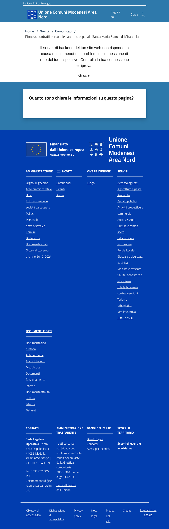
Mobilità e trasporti (129, 268)
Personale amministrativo (35, 222)
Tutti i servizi (125, 318)
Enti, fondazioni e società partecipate (38, 204)
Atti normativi (35, 355)
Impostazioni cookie (148, 512)
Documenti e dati (37, 244)
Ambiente (123, 195)
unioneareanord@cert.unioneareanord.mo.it (39, 485)
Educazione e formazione (125, 241)
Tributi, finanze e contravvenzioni (127, 290)
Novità (44, 31)
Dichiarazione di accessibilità (57, 515)
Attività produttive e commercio (130, 210)
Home (29, 31)
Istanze (30, 404)
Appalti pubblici (127, 201)
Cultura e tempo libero (127, 228)
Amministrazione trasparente (69, 430)
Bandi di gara (95, 439)
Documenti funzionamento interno (35, 379)
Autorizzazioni (126, 219)
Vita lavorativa (126, 311)
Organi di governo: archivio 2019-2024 (39, 253)
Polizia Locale (125, 250)
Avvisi (60, 195)
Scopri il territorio (125, 430)
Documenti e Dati (39, 331)
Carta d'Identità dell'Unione (66, 487)
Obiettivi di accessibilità (33, 512)
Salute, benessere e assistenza (129, 278)
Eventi (60, 189)
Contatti (32, 428)
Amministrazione (39, 171)
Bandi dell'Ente (99, 428)
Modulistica (33, 367)
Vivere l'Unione (99, 171)
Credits (127, 510)
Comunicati (63, 31)
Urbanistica (124, 305)
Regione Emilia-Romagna (37, 3)
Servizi (122, 171)
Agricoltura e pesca (129, 189)
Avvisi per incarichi (98, 448)
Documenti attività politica (38, 395)
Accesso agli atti (127, 182)
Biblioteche (33, 238)
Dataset (31, 410)
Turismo (122, 299)
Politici (30, 213)
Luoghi (91, 182)
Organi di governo (37, 182)
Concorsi (92, 444)
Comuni (30, 232)
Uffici (29, 195)
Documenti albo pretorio (36, 345)
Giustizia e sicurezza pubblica (130, 259)
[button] (142, 14)
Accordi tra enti (35, 361)
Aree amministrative (39, 189)
